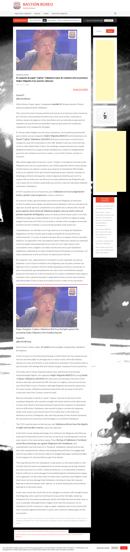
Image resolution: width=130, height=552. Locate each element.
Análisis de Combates (23, 13)
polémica (53, 520)
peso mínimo (45, 520)
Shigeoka (74, 520)
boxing (24, 518)
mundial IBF (26, 520)
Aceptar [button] (123, 548)
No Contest (35, 520)
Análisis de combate (22, 74)
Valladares (82, 520)
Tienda (46, 13)
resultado (66, 520)
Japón (83, 518)
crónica (46, 518)
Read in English (80, 89)
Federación (60, 518)
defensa (52, 518)
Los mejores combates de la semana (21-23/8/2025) (104, 242)
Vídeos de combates (59, 13)
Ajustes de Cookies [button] (103, 548)
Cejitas (30, 518)
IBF (79, 518)
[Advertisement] (105, 70)
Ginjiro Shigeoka (71, 518)
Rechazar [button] (115, 548)
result (60, 520)
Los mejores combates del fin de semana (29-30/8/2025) (105, 207)
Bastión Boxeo (38, 4)
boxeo (18, 518)
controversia (38, 518)
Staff (17, 84)
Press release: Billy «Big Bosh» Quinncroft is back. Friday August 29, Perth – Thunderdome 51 (104, 233)
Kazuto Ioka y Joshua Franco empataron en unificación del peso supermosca (42, 531)
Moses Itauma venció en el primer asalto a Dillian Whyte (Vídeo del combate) (105, 249)
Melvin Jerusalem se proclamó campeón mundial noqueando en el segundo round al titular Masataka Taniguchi (48, 535)
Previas (37, 13)
